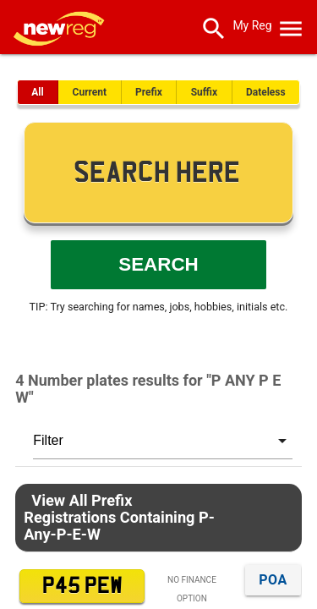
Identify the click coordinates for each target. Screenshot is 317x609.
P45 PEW (82, 586)
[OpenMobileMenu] (290, 25)
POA (273, 580)
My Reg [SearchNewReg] (251, 25)
